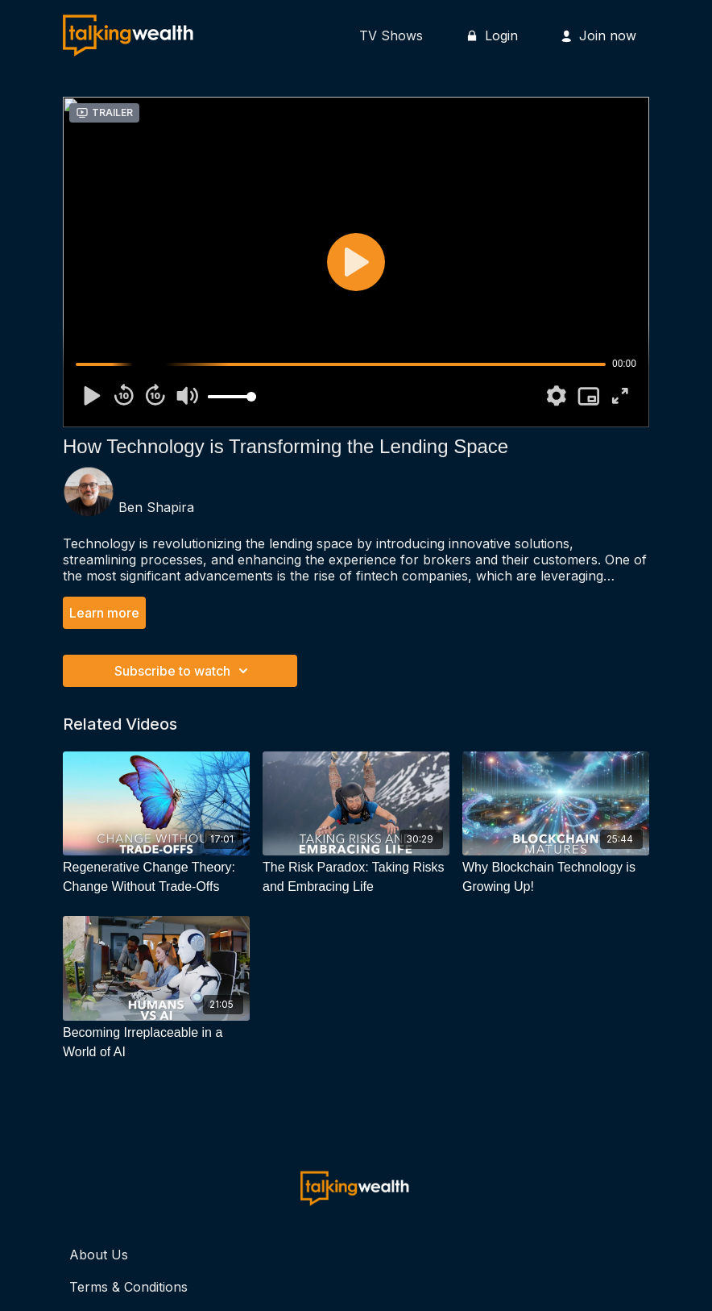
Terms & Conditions (128, 1287)
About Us (98, 1254)
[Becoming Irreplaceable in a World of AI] (156, 1042)
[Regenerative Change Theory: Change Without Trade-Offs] (156, 877)
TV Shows (391, 35)
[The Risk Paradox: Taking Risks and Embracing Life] (356, 877)
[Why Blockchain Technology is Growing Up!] (555, 877)
